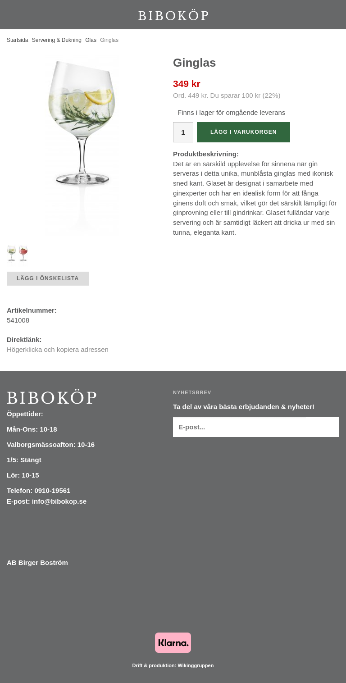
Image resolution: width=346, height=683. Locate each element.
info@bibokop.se (59, 501)
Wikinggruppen (196, 665)
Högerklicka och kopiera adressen (58, 349)
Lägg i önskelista (48, 278)
